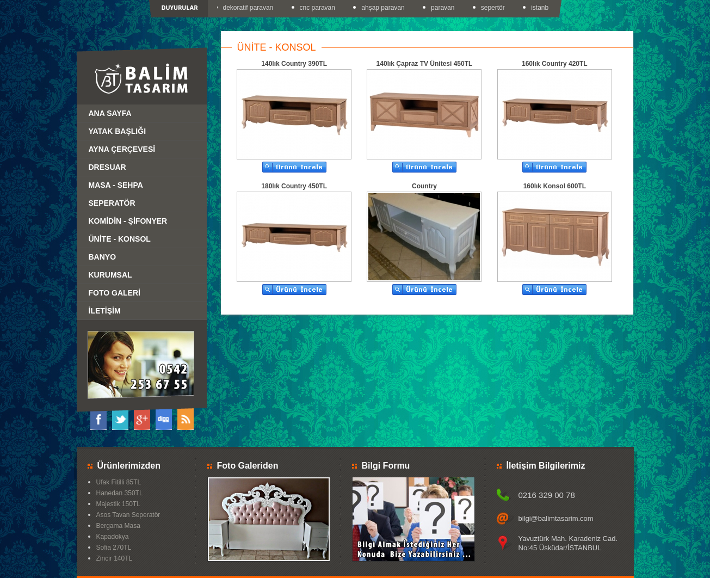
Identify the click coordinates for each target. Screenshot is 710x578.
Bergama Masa (118, 526)
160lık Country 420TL (555, 63)
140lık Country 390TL (294, 63)
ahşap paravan (384, 7)
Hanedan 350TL (119, 493)
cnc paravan (319, 7)
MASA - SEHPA (116, 185)
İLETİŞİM (105, 310)
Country (424, 186)
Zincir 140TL (114, 558)
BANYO (102, 257)
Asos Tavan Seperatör (128, 515)
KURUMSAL (110, 274)
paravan (444, 7)
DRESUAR (107, 167)
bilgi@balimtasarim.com (556, 518)
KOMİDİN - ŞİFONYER (128, 221)
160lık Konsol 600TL (554, 186)
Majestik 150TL (118, 504)
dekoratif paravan (250, 7)
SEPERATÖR (112, 203)
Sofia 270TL (114, 547)
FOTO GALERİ (114, 292)
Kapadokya (112, 536)
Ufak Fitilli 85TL (118, 482)
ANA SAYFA (110, 113)
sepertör (495, 7)
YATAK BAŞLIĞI (117, 131)
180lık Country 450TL (294, 186)
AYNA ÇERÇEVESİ (122, 149)
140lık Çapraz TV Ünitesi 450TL (424, 63)
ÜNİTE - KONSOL (120, 239)
